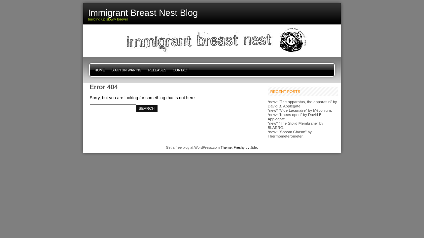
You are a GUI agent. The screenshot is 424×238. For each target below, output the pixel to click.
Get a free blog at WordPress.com (193, 147)
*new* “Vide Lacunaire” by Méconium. (300, 110)
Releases (157, 70)
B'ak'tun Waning (127, 70)
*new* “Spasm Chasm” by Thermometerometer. (290, 134)
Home (100, 70)
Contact (181, 70)
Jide (253, 147)
